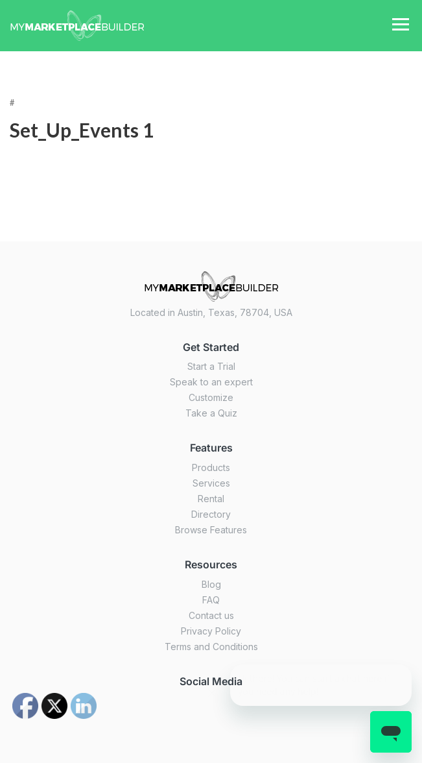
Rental (211, 498)
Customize (211, 397)
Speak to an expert (211, 381)
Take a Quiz (211, 412)
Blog (211, 584)
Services (211, 483)
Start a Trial (211, 366)
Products (211, 467)
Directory (211, 514)
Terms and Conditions (211, 646)
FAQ (211, 599)
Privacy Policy (211, 630)
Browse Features (211, 529)
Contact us (211, 615)
